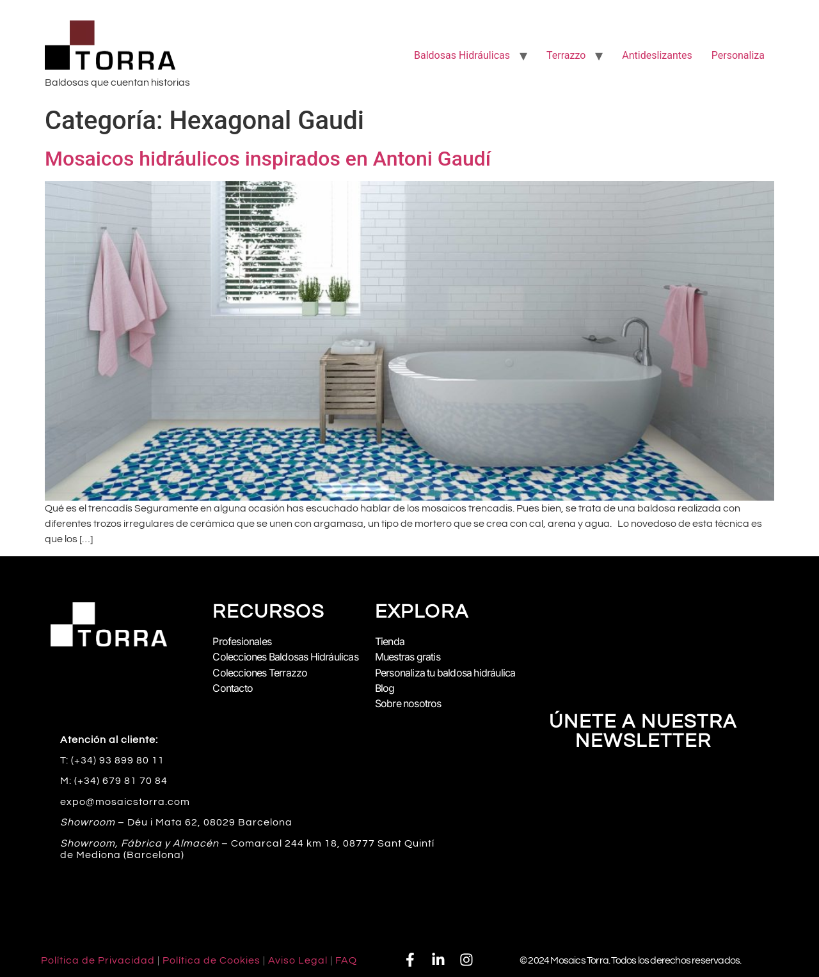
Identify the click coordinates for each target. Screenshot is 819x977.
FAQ (346, 960)
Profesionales (241, 642)
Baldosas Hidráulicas (462, 55)
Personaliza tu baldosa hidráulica (446, 672)
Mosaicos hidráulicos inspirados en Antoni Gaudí (268, 158)
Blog (385, 688)
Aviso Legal (298, 960)
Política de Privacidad (98, 960)
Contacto (232, 688)
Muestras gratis (408, 657)
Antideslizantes (657, 55)
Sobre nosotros (408, 703)
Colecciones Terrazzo (260, 672)
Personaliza (738, 55)
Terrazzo (565, 55)
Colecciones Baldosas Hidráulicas (285, 657)
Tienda (389, 642)
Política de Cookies (211, 960)
